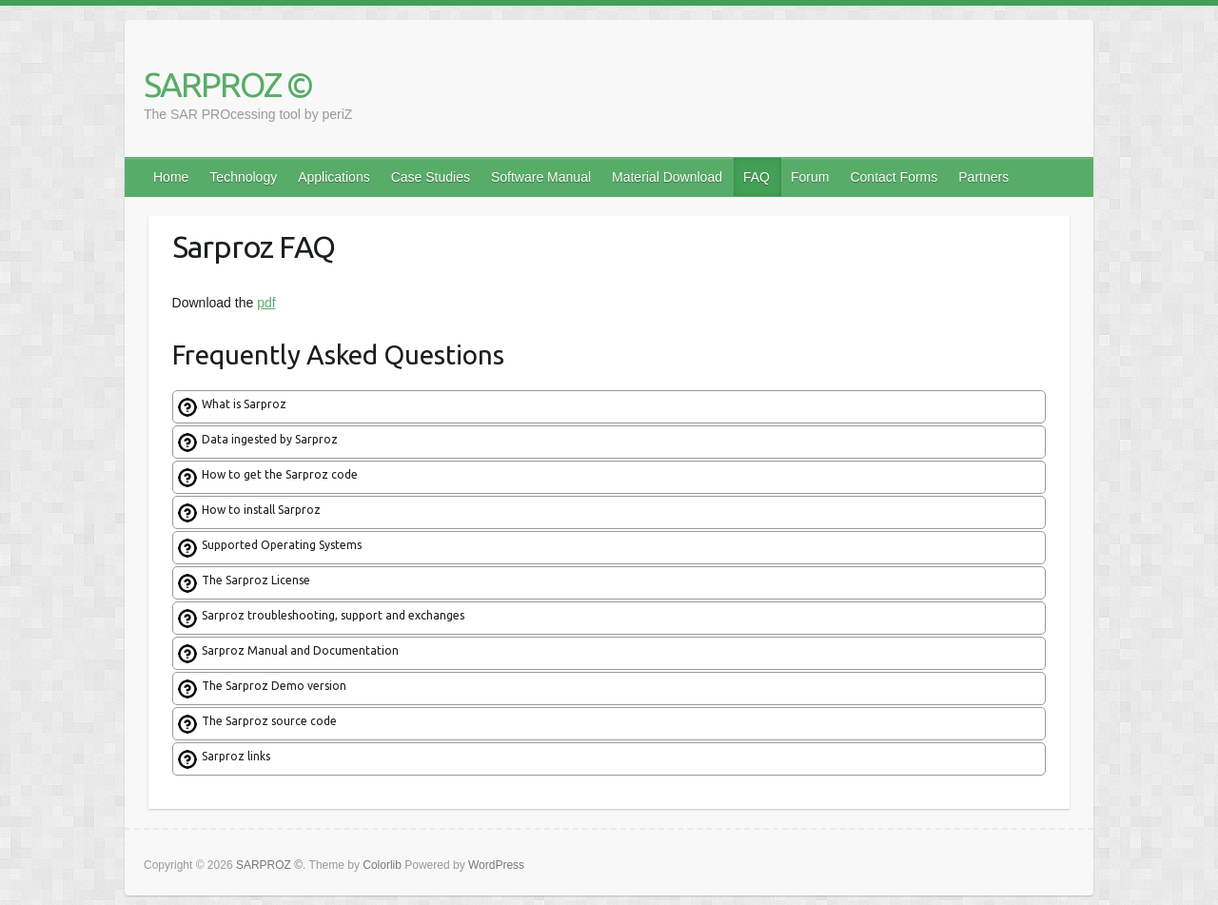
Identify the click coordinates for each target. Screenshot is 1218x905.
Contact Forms (893, 177)
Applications (334, 177)
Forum (810, 177)
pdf (266, 302)
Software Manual (541, 177)
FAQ (756, 177)
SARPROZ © (228, 84)
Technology (243, 177)
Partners (983, 177)
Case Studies (430, 177)
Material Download (667, 177)
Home (170, 177)
